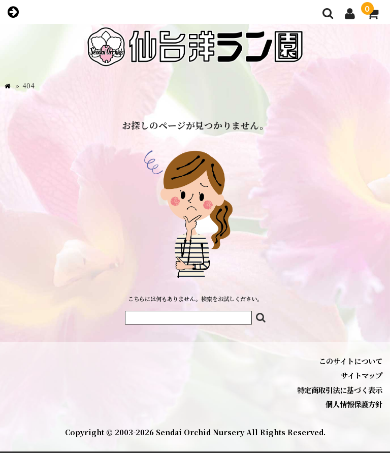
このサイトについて (350, 360)
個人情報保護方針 (354, 404)
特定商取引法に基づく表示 (339, 389)
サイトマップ (361, 375)
